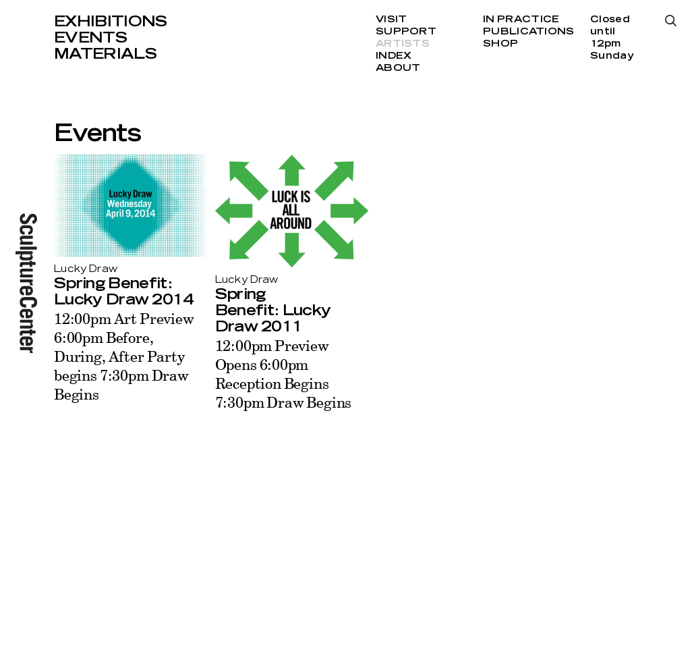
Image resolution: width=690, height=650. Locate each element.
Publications (528, 31)
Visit (391, 19)
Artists (403, 44)
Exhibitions (110, 21)
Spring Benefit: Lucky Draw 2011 (273, 310)
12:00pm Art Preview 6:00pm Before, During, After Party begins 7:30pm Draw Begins (124, 356)
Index (393, 56)
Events (90, 37)
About (398, 68)
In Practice (521, 19)
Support (406, 31)
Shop (500, 44)
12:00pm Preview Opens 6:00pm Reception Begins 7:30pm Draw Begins (283, 373)
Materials (105, 54)
